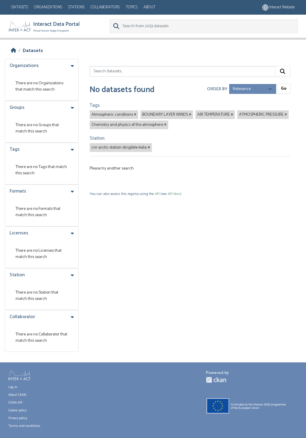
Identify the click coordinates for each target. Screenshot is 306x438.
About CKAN (17, 395)
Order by (217, 89)
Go (284, 88)
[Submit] (282, 71)
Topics (131, 7)
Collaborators (105, 7)
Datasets (19, 7)
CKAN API (15, 402)
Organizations (48, 7)
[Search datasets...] (182, 71)
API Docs (174, 194)
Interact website (278, 7)
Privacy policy (17, 418)
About (149, 7)
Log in (12, 387)
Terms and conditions (24, 426)
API (157, 194)
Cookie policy (17, 410)
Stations (76, 7)
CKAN (216, 380)
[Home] (13, 51)
